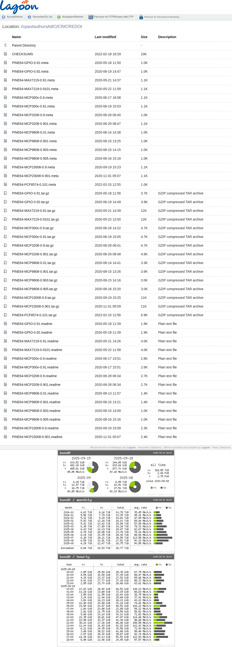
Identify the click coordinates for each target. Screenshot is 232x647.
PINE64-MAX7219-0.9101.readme (37, 350)
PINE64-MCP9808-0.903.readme (36, 411)
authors (40, 26)
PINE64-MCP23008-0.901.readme (37, 437)
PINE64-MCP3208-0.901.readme (36, 385)
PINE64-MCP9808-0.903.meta (34, 150)
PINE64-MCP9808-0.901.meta (34, 141)
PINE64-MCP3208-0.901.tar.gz (34, 254)
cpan (27, 26)
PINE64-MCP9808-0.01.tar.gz (34, 263)
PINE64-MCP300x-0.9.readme (34, 358)
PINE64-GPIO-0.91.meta (30, 63)
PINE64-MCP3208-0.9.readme (34, 376)
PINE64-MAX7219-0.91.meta (33, 80)
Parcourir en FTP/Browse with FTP (113, 16)
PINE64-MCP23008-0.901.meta (35, 176)
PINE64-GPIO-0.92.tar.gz (30, 202)
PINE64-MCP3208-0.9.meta (32, 115)
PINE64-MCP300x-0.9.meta (32, 97)
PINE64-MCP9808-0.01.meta (33, 132)
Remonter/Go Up (42, 16)
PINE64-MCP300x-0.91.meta (33, 106)
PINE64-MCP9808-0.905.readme (36, 419)
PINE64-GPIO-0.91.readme (32, 324)
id (50, 26)
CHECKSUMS (22, 54)
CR (61, 26)
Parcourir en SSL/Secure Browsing (161, 17)
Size (144, 37)
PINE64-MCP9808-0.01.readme (35, 393)
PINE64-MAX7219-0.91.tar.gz (33, 211)
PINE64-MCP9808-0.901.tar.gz (34, 271)
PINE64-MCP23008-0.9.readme (35, 428)
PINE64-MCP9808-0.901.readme (36, 402)
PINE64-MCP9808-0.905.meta (34, 158)
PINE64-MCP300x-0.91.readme (35, 367)
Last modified (105, 37)
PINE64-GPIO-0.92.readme (32, 332)
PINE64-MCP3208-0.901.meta (34, 124)
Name (16, 37)
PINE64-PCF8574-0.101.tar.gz (34, 315)
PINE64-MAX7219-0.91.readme (35, 341)
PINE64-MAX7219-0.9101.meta (35, 89)
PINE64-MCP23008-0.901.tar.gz (35, 306)
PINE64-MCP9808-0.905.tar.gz (34, 289)
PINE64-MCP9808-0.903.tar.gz (34, 280)
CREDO (73, 26)
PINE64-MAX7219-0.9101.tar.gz (35, 219)
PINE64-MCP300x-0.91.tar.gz (33, 237)
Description (167, 37)
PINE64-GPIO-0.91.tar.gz (30, 193)
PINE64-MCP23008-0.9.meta (33, 167)
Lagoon (131, 447)
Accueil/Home (15, 16)
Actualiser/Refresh (72, 16)
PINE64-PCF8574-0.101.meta (34, 184)
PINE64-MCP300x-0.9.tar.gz (33, 228)
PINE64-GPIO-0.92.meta (30, 71)
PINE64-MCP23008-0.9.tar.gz (34, 298)
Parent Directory (24, 45)
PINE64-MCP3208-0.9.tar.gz (33, 245)
